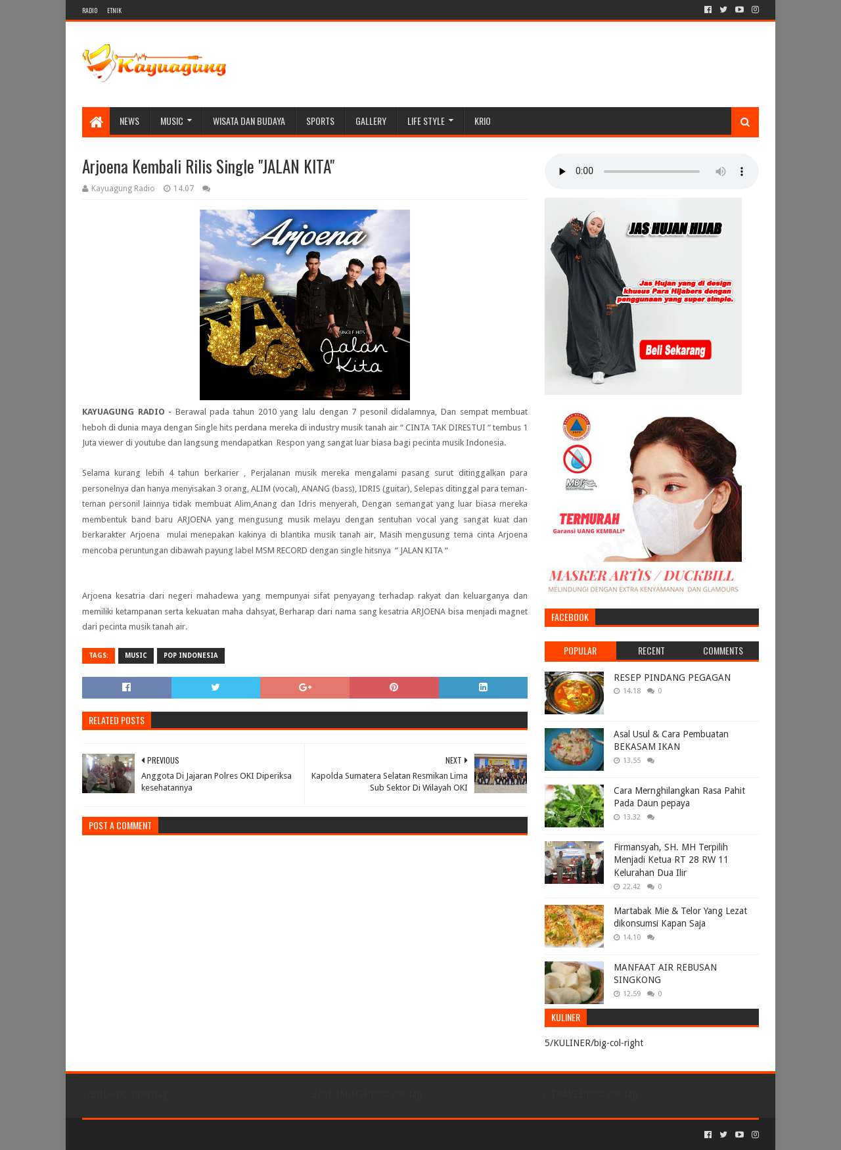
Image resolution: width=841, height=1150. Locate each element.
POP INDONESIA (191, 655)
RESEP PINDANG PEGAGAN (672, 677)
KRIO (482, 120)
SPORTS (320, 120)
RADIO (89, 10)
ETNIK (114, 10)
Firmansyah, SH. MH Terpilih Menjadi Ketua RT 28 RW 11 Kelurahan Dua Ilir (671, 860)
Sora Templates (155, 1134)
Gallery (370, 120)
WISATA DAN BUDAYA (249, 120)
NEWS (129, 120)
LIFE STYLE (426, 120)
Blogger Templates (230, 1134)
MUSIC (171, 120)
